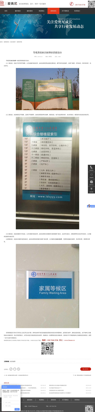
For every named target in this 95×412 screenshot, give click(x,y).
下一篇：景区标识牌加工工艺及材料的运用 (82, 375)
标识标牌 (12, 361)
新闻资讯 (53, 11)
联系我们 (77, 11)
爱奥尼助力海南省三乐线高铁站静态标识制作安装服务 (17, 390)
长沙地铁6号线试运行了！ (55, 388)
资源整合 (41, 11)
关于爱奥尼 (65, 11)
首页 (6, 11)
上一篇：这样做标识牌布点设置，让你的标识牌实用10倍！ (16, 375)
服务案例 (30, 11)
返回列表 (86, 369)
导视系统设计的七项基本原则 (56, 390)
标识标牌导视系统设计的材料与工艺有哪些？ (60, 393)
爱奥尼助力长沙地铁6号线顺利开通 (57, 385)
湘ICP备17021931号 (30, 411)
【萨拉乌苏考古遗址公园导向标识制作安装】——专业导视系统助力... (20, 388)
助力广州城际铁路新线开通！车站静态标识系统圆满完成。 (18, 385)
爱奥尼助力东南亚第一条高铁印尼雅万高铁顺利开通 (16, 393)
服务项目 (18, 11)
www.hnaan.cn (69, 340)
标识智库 (13, 42)
